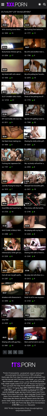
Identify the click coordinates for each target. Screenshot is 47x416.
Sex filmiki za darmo (19, 398)
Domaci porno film (33, 398)
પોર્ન (13, 388)
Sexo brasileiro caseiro (11, 381)
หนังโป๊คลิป (32, 396)
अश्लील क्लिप (16, 405)
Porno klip (20, 394)
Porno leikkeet (26, 386)
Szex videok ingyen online (10, 384)
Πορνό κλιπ (33, 401)
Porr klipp (17, 386)
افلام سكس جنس (39, 379)
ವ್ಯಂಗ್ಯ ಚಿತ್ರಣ (19, 388)
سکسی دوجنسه (24, 381)
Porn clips (17, 377)
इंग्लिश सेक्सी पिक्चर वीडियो (32, 388)
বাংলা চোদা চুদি (24, 384)
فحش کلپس (17, 390)
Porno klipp (7, 398)
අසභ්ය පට (24, 405)
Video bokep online (13, 401)
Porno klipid (24, 401)
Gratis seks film (7, 377)
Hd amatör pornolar (37, 381)
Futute (28, 392)
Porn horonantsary (38, 403)
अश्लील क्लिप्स (8, 390)
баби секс (35, 386)
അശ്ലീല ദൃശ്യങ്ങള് (28, 390)
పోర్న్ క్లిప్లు (43, 388)
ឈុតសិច (5, 392)
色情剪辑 (11, 392)
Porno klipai (11, 394)
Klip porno (31, 405)
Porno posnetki (14, 396)
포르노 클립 (23, 396)
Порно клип (35, 392)
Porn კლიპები (8, 386)
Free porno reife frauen (25, 379)
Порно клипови (30, 394)
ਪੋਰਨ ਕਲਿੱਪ (39, 390)
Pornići (38, 394)
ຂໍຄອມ (29, 403)
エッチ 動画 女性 (13, 403)
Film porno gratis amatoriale (31, 377)
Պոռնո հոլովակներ (38, 384)
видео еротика (20, 392)
